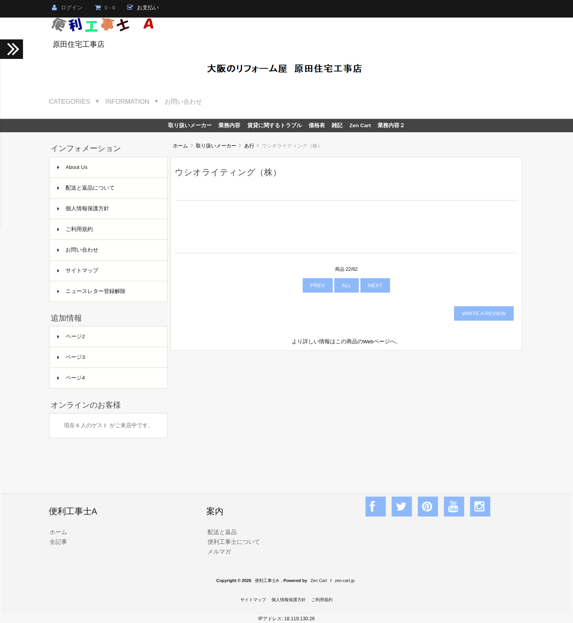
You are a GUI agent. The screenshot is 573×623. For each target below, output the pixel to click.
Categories (69, 101)
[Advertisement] (346, 413)
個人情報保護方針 (83, 208)
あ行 (249, 146)
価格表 (317, 125)
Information (127, 101)
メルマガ (219, 551)
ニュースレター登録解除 (91, 291)
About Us (72, 167)
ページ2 (71, 336)
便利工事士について (234, 541)
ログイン (67, 8)
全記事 (58, 541)
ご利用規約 (75, 229)
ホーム (180, 146)
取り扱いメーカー (216, 146)
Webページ (376, 341)
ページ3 (71, 357)
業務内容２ (391, 125)
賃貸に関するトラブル (274, 125)
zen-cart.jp (345, 580)
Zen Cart (360, 125)
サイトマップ (77, 270)
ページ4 (71, 378)
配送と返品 (222, 532)
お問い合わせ (183, 101)
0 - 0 (105, 8)
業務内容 (229, 125)
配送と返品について (86, 188)
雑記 (337, 125)
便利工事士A (267, 580)
